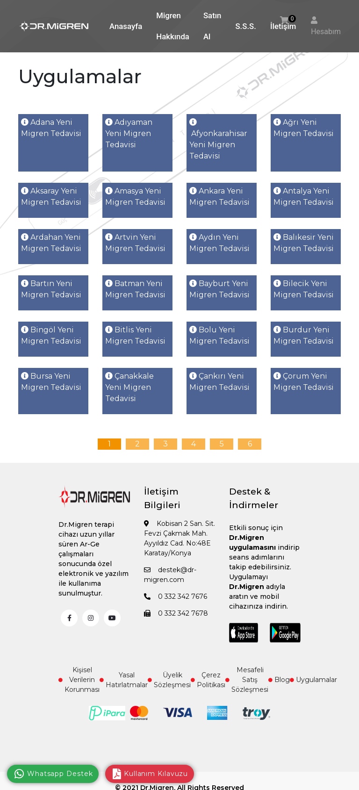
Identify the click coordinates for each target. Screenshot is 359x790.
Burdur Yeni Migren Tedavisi (303, 335)
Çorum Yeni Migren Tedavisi (303, 382)
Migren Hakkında (172, 26)
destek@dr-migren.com (170, 575)
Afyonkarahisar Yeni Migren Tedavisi (218, 139)
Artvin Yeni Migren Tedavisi (135, 243)
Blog (279, 679)
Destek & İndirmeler (253, 498)
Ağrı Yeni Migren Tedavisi (303, 128)
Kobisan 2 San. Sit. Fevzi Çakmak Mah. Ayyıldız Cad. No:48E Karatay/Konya (179, 538)
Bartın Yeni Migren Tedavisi (51, 289)
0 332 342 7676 (175, 596)
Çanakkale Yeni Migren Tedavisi (129, 387)
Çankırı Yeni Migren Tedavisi (219, 382)
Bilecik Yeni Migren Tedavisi (303, 289)
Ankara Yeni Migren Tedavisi (219, 197)
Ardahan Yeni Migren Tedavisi (51, 243)
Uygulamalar (313, 679)
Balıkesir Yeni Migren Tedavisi (303, 243)
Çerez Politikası (208, 680)
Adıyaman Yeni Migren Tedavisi (128, 133)
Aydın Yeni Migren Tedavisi (219, 243)
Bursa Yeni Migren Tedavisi (51, 382)
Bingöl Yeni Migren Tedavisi (51, 335)
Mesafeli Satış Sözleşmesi (246, 680)
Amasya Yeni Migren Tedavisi (135, 197)
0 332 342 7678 (176, 613)
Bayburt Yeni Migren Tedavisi (219, 289)
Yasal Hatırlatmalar (124, 680)
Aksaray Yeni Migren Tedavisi (51, 197)
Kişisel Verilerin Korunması (79, 680)
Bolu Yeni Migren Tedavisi (219, 335)
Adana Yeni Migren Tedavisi (51, 128)
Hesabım (326, 31)
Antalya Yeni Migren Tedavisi (303, 197)
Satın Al (212, 26)
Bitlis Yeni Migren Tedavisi (135, 335)
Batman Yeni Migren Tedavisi (135, 289)
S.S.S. (245, 26)
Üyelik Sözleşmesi (169, 680)
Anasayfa (125, 26)
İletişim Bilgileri (162, 498)
